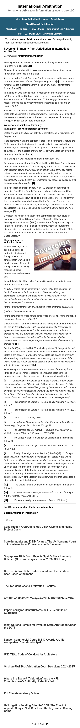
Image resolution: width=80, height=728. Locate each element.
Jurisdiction (22, 507)
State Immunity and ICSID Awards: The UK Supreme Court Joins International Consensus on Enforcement (40, 543)
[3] (5, 409)
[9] (19, 236)
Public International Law (41, 507)
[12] (34, 365)
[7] (33, 183)
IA (47, 724)
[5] (20, 88)
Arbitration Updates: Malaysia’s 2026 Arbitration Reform (39, 598)
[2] (5, 402)
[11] (17, 343)
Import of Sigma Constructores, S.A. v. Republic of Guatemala (35, 611)
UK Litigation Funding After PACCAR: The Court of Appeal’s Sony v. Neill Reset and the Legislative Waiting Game (38, 708)
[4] (57, 81)
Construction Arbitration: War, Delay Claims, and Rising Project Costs (38, 528)
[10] (6, 484)
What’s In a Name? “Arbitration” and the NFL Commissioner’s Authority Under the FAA (31, 680)
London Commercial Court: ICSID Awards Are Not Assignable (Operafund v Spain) (34, 641)
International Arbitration (40, 6)
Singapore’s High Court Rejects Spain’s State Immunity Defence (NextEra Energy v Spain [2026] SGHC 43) (38, 558)
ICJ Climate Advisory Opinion (22, 693)
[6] (32, 154)
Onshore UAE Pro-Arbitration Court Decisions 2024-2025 (39, 666)
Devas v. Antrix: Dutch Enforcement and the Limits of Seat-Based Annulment (37, 572)
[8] (14, 211)
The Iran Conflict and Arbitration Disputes (30, 586)
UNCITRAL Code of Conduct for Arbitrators (30, 654)
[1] (30, 66)
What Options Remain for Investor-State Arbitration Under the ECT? (40, 626)
